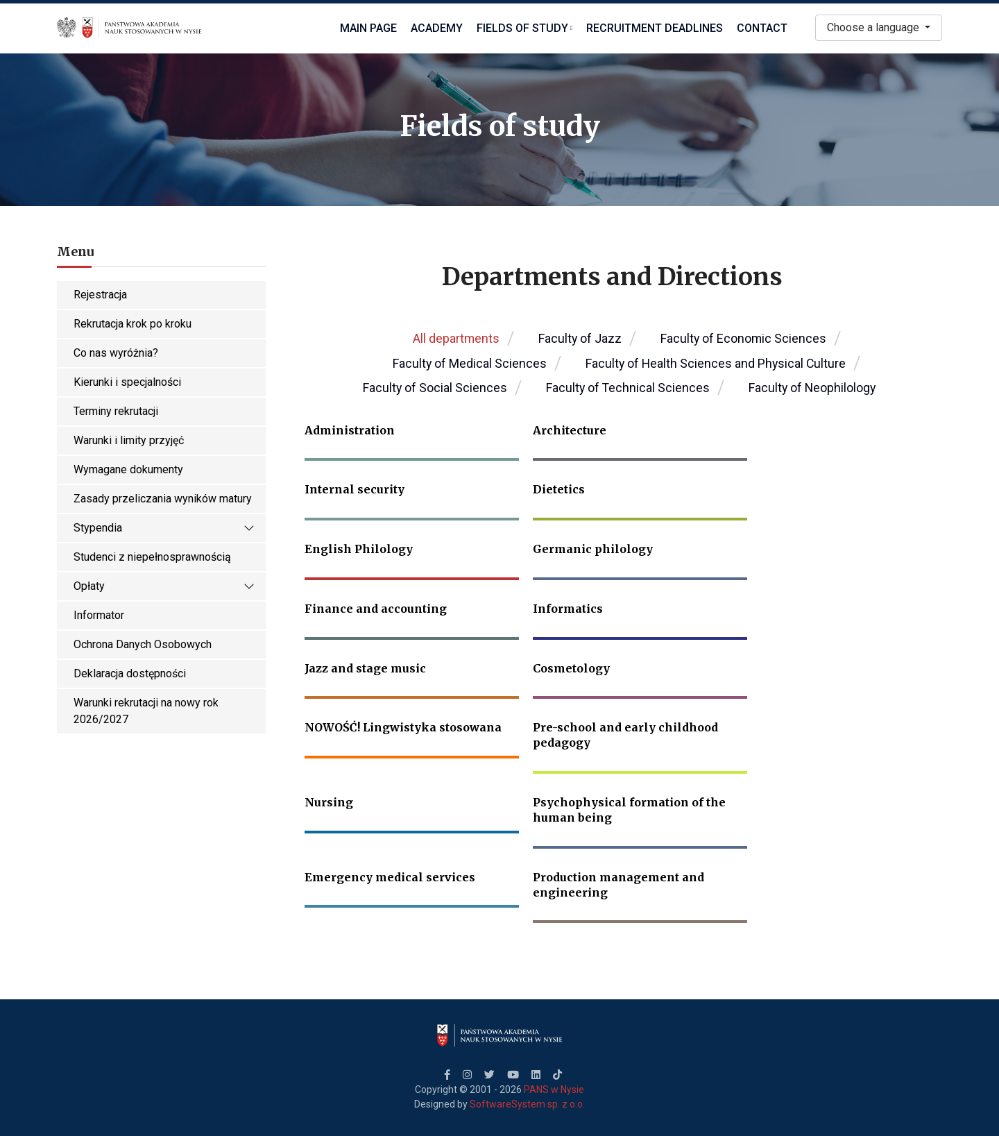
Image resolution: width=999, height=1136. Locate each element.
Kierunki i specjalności (127, 382)
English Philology (359, 549)
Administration (350, 430)
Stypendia (164, 528)
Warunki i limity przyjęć (129, 440)
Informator (99, 615)
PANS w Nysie (554, 1089)
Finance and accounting (376, 609)
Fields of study (524, 28)
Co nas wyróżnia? (116, 352)
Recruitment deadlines (654, 28)
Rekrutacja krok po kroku (132, 323)
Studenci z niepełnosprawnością (152, 556)
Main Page (368, 28)
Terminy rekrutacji (116, 411)
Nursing (329, 802)
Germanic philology (593, 549)
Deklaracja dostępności (130, 673)
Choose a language (874, 27)
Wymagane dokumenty (128, 469)
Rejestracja (100, 294)
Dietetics (559, 489)
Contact (762, 28)
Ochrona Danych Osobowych (143, 644)
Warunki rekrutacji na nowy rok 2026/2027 (146, 711)
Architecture (569, 430)
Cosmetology (571, 668)
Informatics (568, 609)
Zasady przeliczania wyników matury (163, 498)
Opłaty (164, 586)
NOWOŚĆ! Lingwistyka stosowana (403, 727)
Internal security (354, 489)
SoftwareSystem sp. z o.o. (527, 1104)
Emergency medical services (390, 877)
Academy (437, 28)
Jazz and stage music (365, 668)
